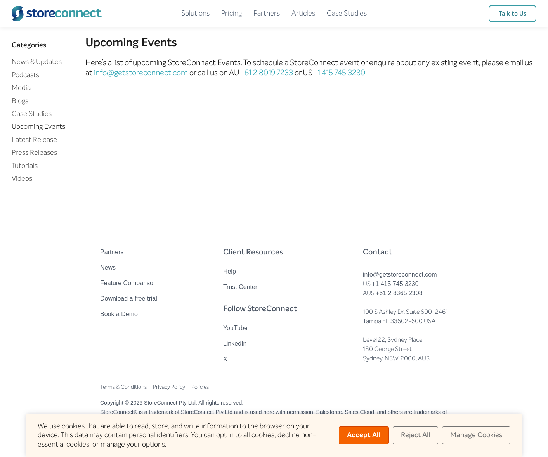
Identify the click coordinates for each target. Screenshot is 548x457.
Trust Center (240, 287)
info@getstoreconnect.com (141, 73)
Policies (200, 387)
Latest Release (34, 139)
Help (229, 271)
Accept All (364, 435)
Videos (22, 178)
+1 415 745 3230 (339, 73)
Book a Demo (119, 314)
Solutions (195, 13)
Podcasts (25, 75)
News (108, 267)
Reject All (415, 435)
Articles (303, 13)
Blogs (20, 101)
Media (21, 87)
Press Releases (34, 152)
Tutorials (25, 165)
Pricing (231, 13)
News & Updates (37, 61)
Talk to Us (512, 13)
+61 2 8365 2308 (399, 293)
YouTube (235, 328)
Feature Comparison (128, 283)
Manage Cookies (476, 435)
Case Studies (347, 13)
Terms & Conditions (123, 387)
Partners (266, 13)
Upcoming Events (38, 126)
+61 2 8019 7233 (267, 73)
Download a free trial (128, 298)
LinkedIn (235, 343)
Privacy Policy (169, 387)
